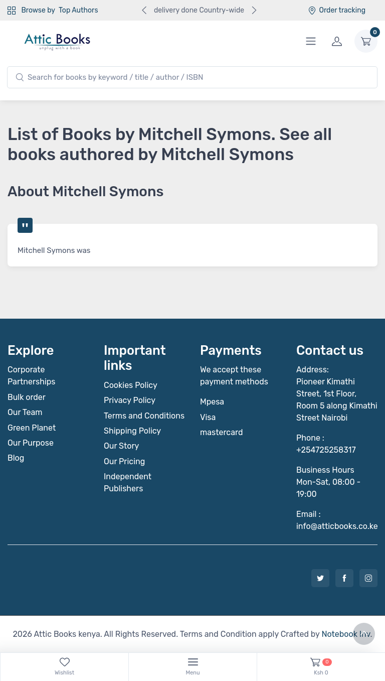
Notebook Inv (345, 634)
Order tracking (336, 10)
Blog (16, 458)
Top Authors (78, 10)
